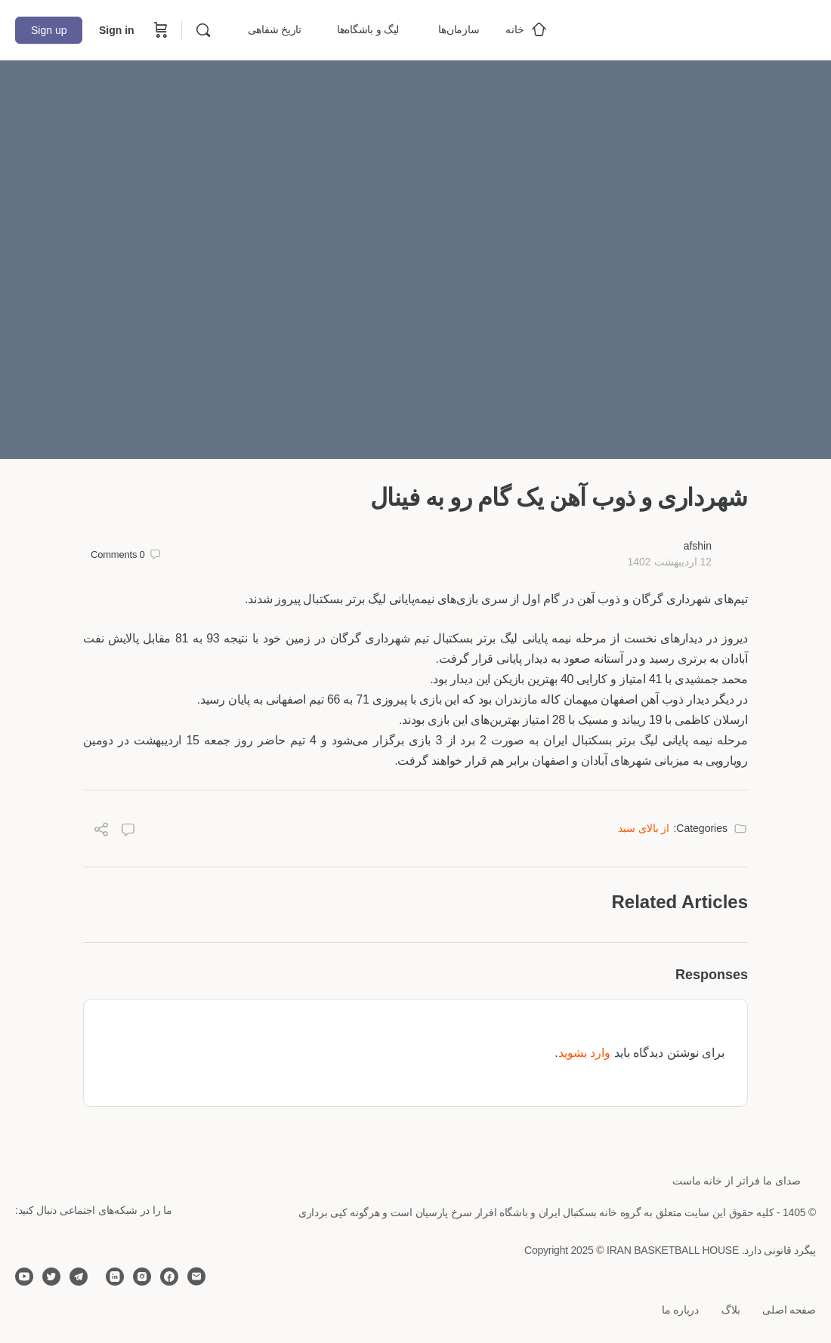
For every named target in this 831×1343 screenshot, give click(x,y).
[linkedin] (115, 1277)
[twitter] (51, 1277)
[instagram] (142, 1277)
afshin (698, 546)
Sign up (48, 30)
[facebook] (169, 1277)
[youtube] (24, 1277)
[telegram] (79, 1277)
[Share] (101, 831)
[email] (196, 1277)
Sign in (116, 30)
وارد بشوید (584, 1052)
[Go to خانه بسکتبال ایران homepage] (702, 28)
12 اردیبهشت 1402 (669, 562)
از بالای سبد (644, 828)
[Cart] (159, 30)
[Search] (203, 30)
